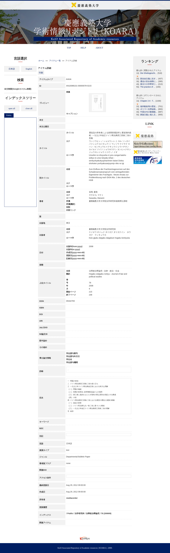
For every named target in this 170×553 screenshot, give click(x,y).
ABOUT (99, 48)
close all (28, 108)
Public (9, 115)
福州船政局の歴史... (148, 106)
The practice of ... (147, 87)
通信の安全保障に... (148, 81)
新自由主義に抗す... (148, 79)
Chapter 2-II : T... (147, 101)
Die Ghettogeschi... (148, 73)
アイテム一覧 (55, 61)
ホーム (41, 61)
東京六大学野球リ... (148, 84)
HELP (83, 48)
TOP (69, 48)
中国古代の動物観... (148, 112)
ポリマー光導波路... (148, 109)
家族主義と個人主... (148, 115)
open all (11, 108)
